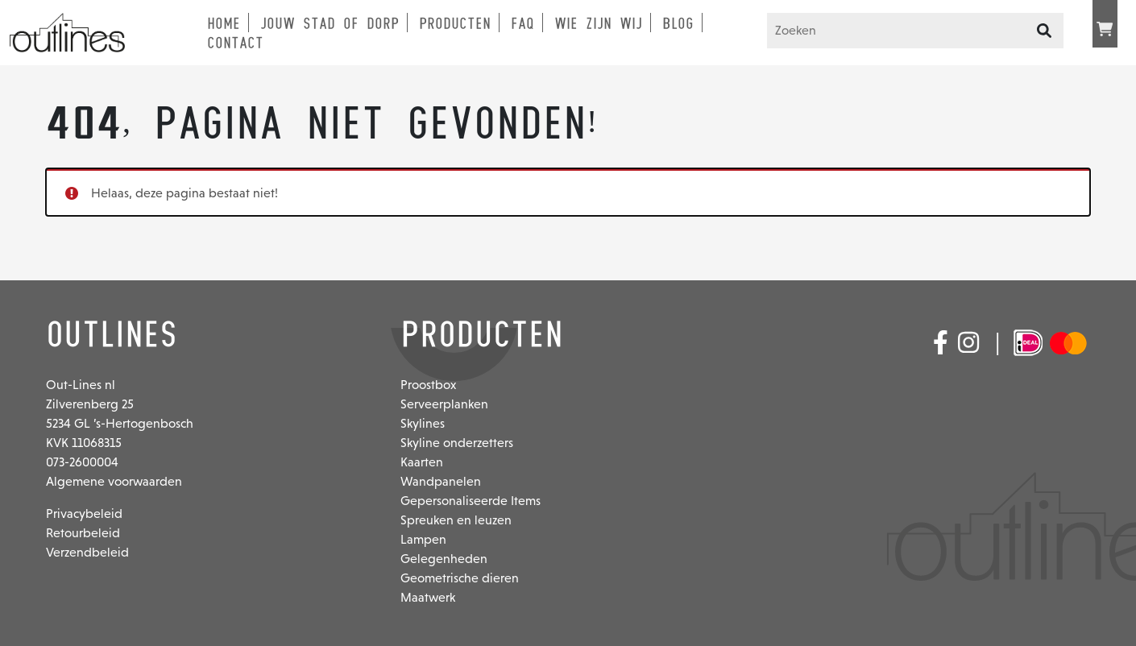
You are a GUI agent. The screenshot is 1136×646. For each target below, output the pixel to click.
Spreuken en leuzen (456, 520)
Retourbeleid (83, 533)
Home (223, 23)
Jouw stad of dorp (329, 23)
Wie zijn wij (598, 23)
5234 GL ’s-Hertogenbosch (119, 423)
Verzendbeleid (87, 552)
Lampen (423, 539)
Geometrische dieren (459, 578)
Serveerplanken (444, 404)
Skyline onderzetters (456, 442)
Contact (235, 42)
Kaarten (421, 462)
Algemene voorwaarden (114, 481)
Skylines (422, 423)
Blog (678, 23)
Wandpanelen (440, 481)
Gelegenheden (443, 558)
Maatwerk (427, 597)
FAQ (522, 23)
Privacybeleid (84, 513)
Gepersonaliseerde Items (470, 500)
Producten (455, 23)
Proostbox (428, 384)
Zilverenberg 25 (90, 404)
